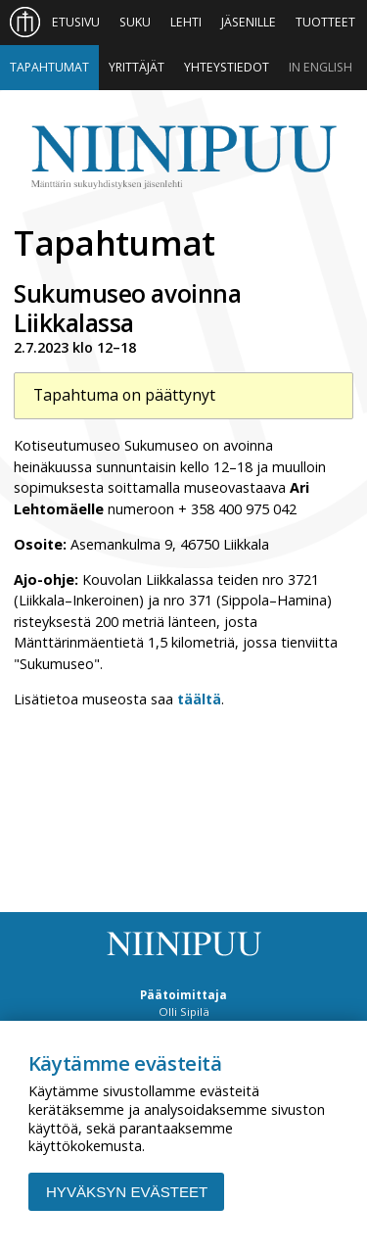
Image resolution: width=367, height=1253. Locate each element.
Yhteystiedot (226, 67)
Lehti (186, 22)
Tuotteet (325, 22)
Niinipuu (183, 158)
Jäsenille (248, 22)
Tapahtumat (49, 67)
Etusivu (76, 22)
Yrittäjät (136, 67)
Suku (135, 22)
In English (320, 67)
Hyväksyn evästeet (126, 1191)
